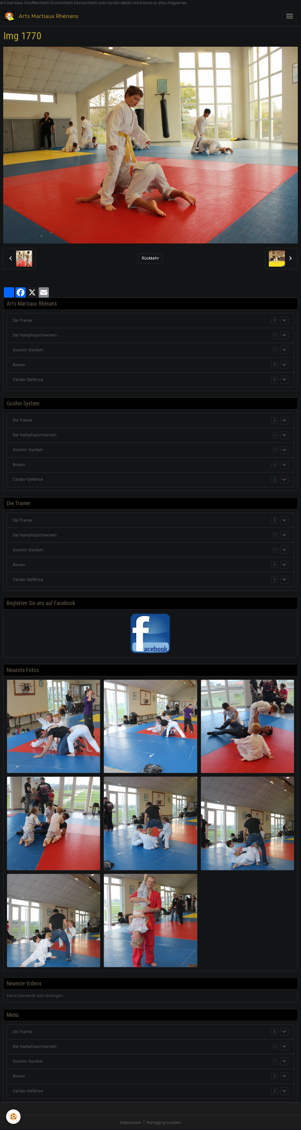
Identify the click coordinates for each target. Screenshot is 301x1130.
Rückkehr (150, 258)
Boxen (19, 365)
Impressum (130, 1122)
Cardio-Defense (28, 379)
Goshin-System (28, 350)
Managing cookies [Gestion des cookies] (164, 1122)
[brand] (43, 16)
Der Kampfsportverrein (35, 335)
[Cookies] (13, 1116)
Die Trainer (23, 320)
